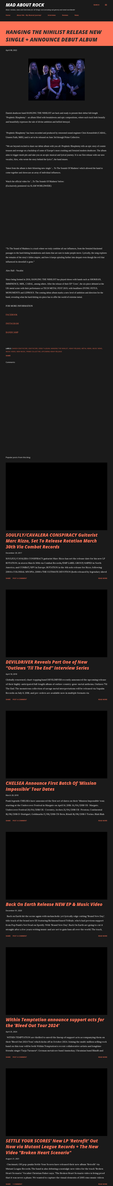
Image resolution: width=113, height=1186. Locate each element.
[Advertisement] (56, 437)
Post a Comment (20, 578)
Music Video (11, 351)
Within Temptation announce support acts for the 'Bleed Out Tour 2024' (55, 1022)
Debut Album (44, 348)
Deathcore (33, 348)
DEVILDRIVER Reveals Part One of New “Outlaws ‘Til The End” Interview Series (47, 665)
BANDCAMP (12, 332)
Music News (97, 348)
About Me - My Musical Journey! (29, 15)
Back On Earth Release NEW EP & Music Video (54, 904)
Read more (102, 578)
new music (21, 351)
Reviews (65, 15)
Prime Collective (33, 351)
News (77, 15)
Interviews (52, 15)
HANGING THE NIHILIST (59, 348)
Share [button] (8, 356)
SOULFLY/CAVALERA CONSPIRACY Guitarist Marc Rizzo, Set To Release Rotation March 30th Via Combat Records (52, 541)
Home (8, 15)
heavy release (75, 348)
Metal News (86, 348)
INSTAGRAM (12, 323)
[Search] (96, 5)
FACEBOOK (11, 314)
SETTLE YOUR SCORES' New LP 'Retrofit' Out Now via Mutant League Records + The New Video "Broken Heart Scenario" (52, 1147)
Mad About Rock (25, 5)
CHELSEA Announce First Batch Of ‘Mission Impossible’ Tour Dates (51, 786)
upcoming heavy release (51, 351)
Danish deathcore (19, 348)
